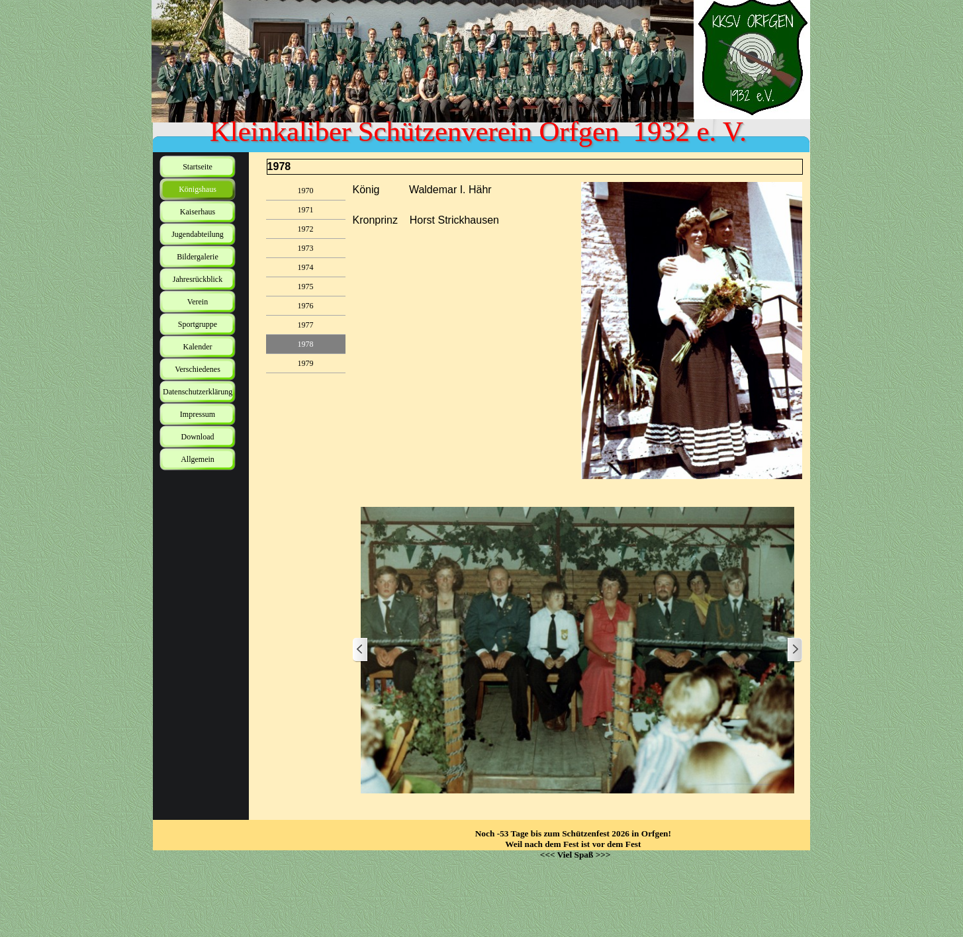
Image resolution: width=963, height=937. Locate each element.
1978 (306, 344)
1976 (306, 305)
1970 (306, 190)
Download (197, 436)
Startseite (197, 166)
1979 (306, 363)
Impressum (197, 414)
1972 (306, 229)
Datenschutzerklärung (197, 391)
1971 (306, 209)
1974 (306, 267)
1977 (306, 325)
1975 (306, 286)
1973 (306, 248)
